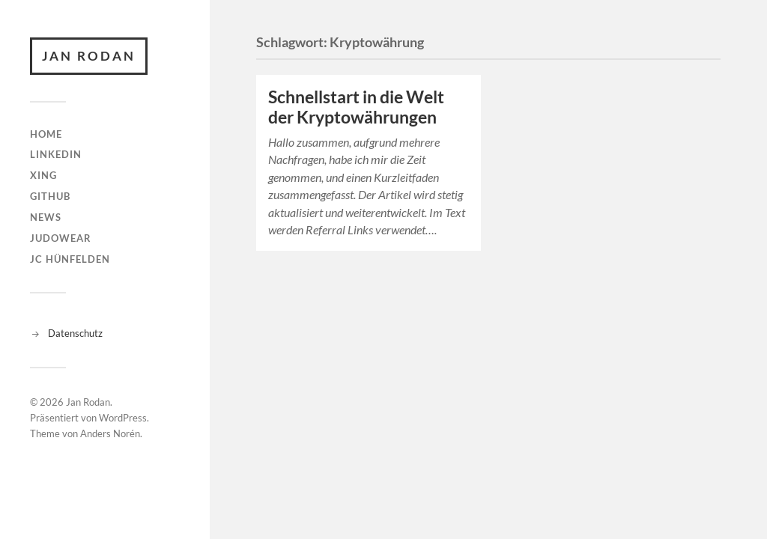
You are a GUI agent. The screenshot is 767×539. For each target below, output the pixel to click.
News (45, 217)
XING (43, 175)
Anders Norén (110, 433)
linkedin (56, 154)
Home (46, 134)
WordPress (123, 418)
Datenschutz (75, 333)
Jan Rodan (89, 56)
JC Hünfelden (70, 259)
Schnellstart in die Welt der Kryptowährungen (356, 107)
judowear (60, 238)
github (50, 196)
